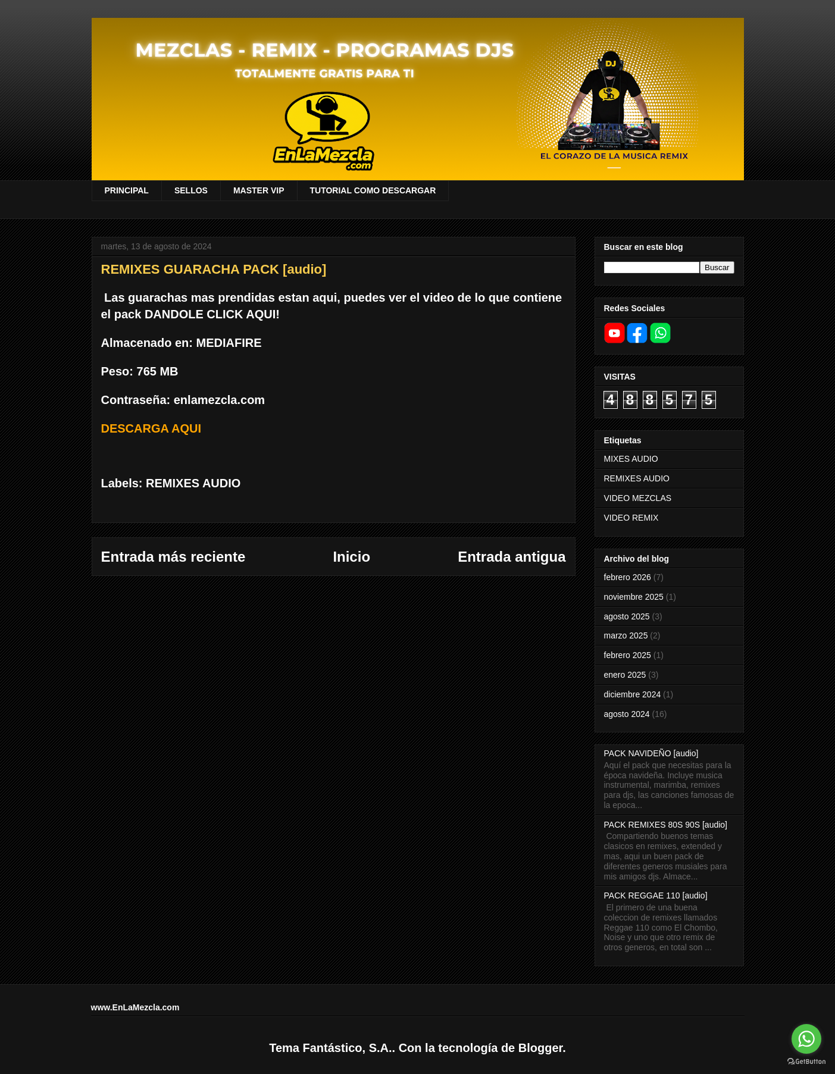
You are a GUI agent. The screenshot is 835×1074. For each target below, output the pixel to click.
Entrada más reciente (173, 557)
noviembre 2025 (634, 597)
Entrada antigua (511, 557)
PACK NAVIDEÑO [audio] (651, 753)
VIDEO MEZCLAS (638, 498)
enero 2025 (625, 675)
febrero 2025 (627, 655)
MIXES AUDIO (631, 459)
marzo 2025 (626, 635)
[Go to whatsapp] (806, 1039)
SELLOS (191, 190)
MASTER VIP (258, 190)
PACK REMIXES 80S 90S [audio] (666, 824)
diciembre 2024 (632, 694)
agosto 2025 (627, 616)
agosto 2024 (627, 714)
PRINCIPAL (127, 190)
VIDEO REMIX (631, 517)
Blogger (540, 1047)
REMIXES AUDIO (193, 483)
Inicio (351, 557)
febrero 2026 (627, 577)
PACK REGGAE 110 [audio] (656, 895)
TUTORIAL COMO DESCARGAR (373, 190)
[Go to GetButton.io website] (806, 1062)
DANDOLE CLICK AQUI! (212, 314)
